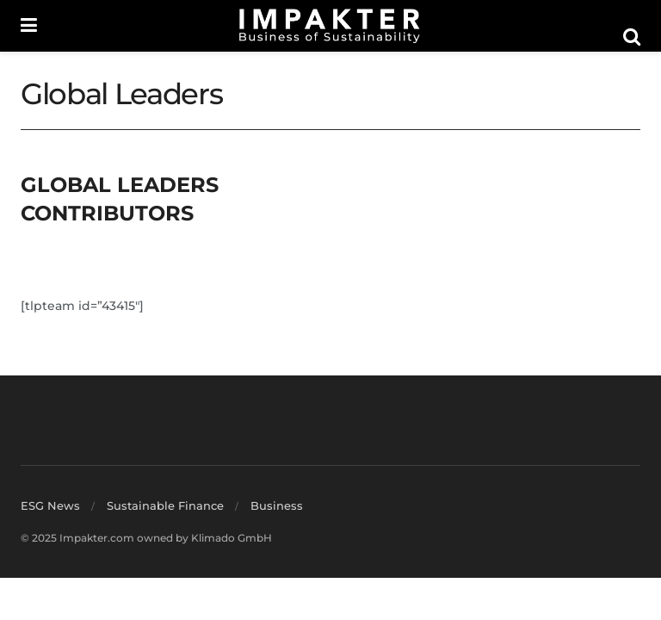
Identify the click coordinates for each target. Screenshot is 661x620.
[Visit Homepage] (329, 26)
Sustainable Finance (165, 505)
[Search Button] (631, 37)
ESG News (50, 505)
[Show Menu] (29, 26)
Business (276, 505)
